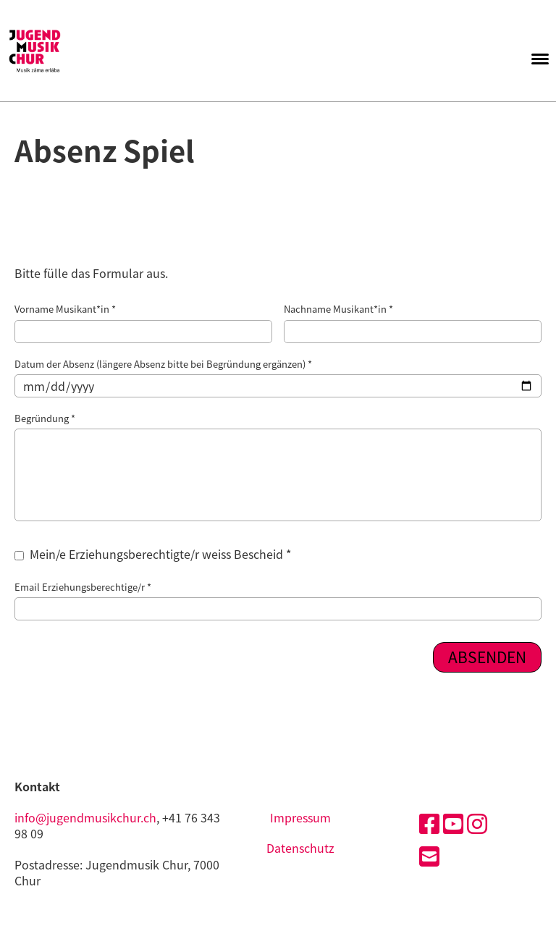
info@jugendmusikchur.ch (85, 817)
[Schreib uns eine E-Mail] (429, 855)
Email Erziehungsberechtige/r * (278, 600)
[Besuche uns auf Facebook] (429, 823)
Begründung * (278, 466)
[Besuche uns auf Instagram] (477, 823)
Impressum (300, 817)
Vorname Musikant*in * (143, 322)
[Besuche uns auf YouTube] (453, 823)
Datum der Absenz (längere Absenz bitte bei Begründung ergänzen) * (278, 377)
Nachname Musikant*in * (413, 322)
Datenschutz (300, 847)
